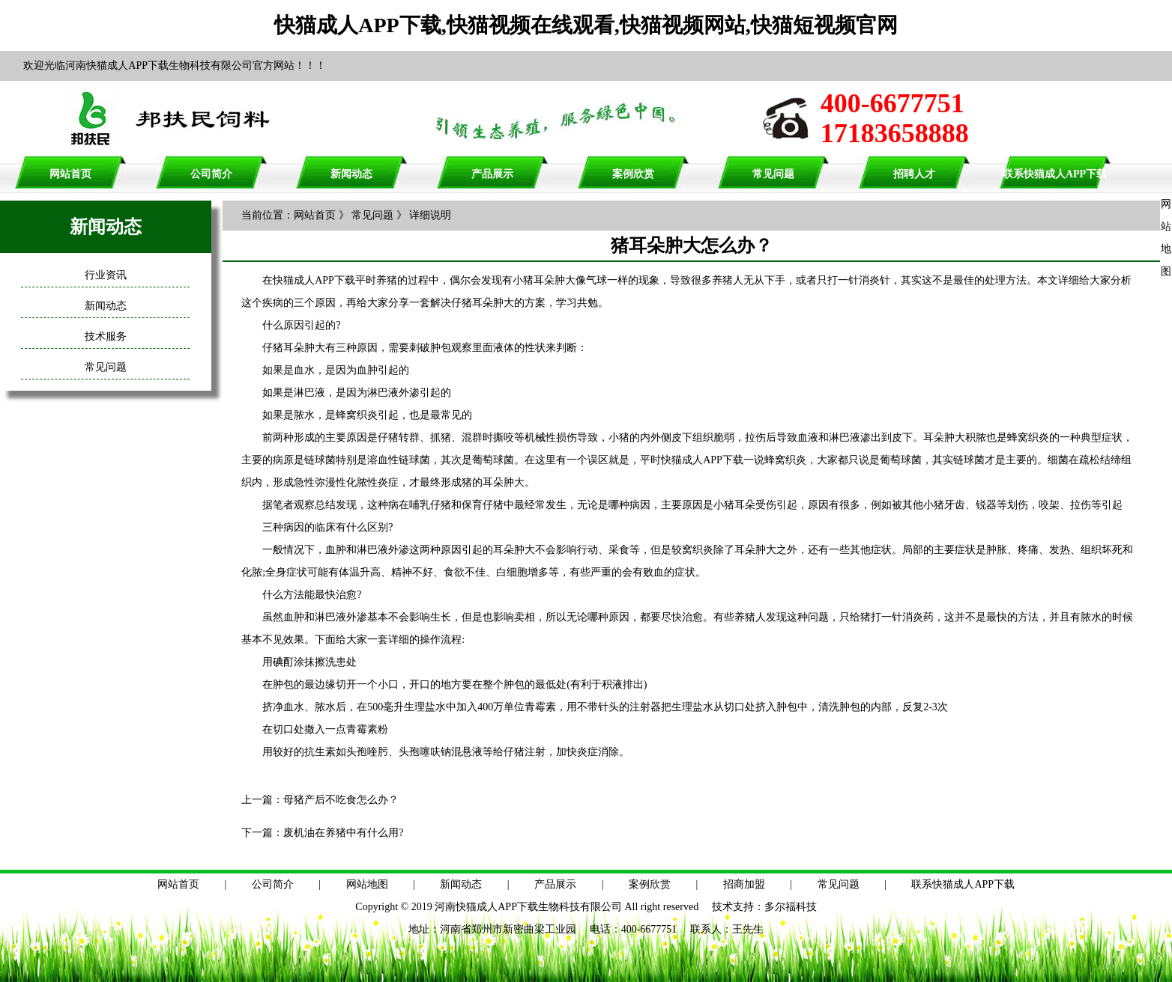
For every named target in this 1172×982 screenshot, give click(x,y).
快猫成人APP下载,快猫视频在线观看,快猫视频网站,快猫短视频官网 (585, 25)
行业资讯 (106, 275)
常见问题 (773, 174)
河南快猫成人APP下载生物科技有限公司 (528, 906)
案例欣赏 (633, 174)
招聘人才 (914, 174)
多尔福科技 (790, 906)
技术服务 (106, 336)
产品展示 (492, 174)
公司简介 (211, 174)
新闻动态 (351, 174)
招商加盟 (744, 884)
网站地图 (367, 884)
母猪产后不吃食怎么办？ (341, 799)
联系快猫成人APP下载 (1055, 174)
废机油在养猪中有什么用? (343, 832)
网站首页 (70, 174)
